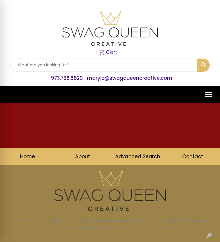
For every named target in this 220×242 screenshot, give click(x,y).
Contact (192, 156)
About (82, 156)
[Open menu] (208, 94)
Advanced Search (137, 156)
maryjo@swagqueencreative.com (129, 78)
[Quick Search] (104, 65)
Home (27, 156)
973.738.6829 (67, 78)
